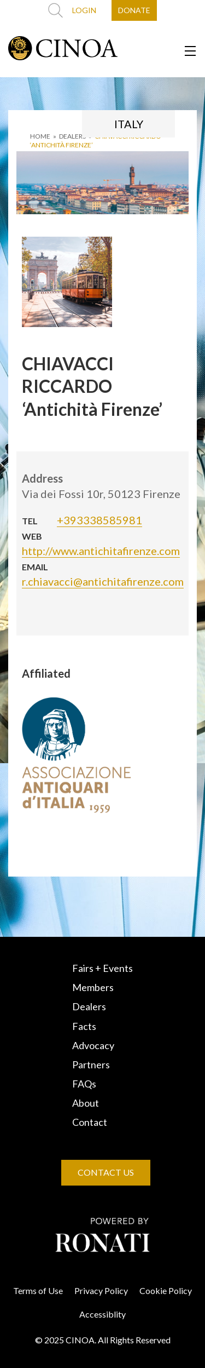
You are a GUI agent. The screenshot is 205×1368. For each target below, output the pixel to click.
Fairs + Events (102, 968)
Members (93, 987)
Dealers (89, 1006)
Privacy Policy (101, 1290)
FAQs (84, 1084)
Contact (89, 1122)
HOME (40, 136)
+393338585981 (99, 519)
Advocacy (93, 1045)
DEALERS (72, 136)
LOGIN (84, 10)
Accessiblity (102, 1314)
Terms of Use (38, 1290)
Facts (84, 1026)
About (85, 1103)
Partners (91, 1064)
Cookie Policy (165, 1290)
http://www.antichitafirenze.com (101, 550)
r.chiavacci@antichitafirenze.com (103, 581)
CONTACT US (106, 1172)
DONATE (134, 10)
